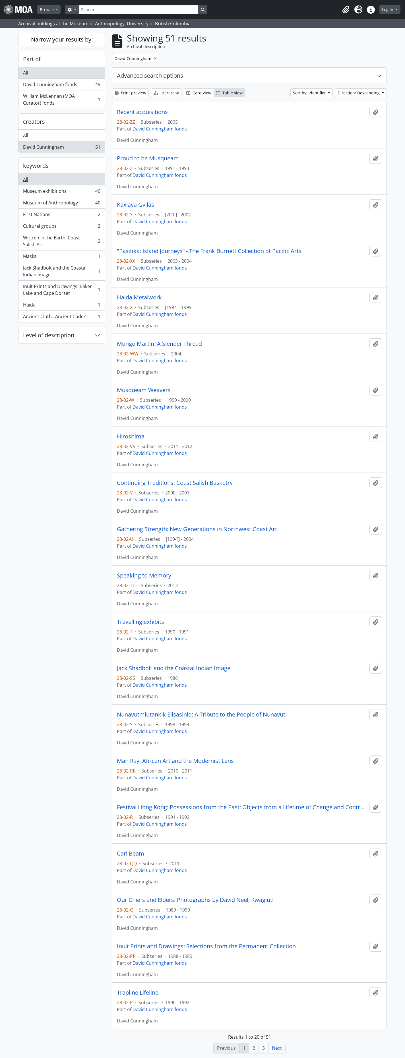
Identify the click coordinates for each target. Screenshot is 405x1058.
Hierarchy (166, 93)
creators (34, 121)
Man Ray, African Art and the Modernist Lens (175, 760)
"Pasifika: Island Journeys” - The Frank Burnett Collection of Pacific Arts (209, 251)
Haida (61, 306)
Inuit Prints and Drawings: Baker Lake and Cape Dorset (61, 289)
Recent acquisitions (142, 112)
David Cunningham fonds (61, 85)
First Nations (61, 215)
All (25, 73)
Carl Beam (130, 853)
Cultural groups (61, 227)
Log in (388, 9)
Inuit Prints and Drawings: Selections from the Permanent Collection (206, 946)
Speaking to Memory (144, 575)
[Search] (138, 9)
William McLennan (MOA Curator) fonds (61, 99)
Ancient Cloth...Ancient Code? (61, 317)
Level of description (48, 335)
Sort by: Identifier (310, 93)
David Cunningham (61, 148)
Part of (32, 59)
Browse (47, 9)
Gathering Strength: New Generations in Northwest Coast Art (197, 529)
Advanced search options (150, 75)
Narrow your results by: (62, 39)
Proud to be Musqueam (148, 158)
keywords (36, 165)
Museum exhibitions (61, 192)
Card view (198, 93)
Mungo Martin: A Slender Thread (159, 343)
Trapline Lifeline (137, 992)
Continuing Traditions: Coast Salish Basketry (175, 482)
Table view (229, 93)
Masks (61, 257)
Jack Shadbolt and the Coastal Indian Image (61, 271)
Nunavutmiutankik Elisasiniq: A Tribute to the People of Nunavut (201, 714)
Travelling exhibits (140, 621)
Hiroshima (130, 436)
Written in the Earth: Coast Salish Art (61, 241)
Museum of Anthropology (61, 204)
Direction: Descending (359, 93)
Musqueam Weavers (144, 390)
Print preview (130, 93)
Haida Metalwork (139, 297)
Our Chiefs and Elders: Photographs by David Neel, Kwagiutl (195, 899)
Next (277, 1048)
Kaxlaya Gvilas (135, 204)
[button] (346, 9)
